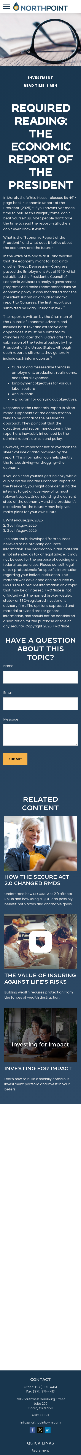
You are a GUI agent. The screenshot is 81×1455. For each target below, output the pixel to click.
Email (7, 692)
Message (10, 719)
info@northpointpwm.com (41, 1422)
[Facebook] (32, 1430)
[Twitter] (40, 1430)
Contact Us (40, 1415)
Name (8, 665)
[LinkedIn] (48, 1430)
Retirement (40, 1450)
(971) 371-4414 (46, 1387)
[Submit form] (15, 759)
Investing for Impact (38, 1068)
